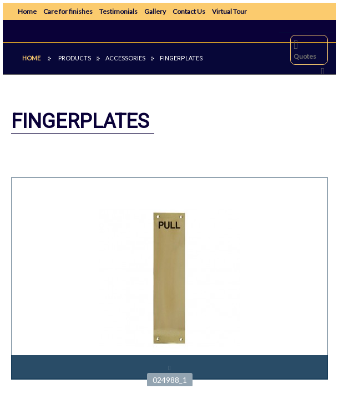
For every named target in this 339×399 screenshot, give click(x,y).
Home (27, 11)
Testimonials (118, 11)
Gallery (155, 11)
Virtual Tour (229, 11)
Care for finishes (68, 11)
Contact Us (189, 11)
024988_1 (170, 380)
